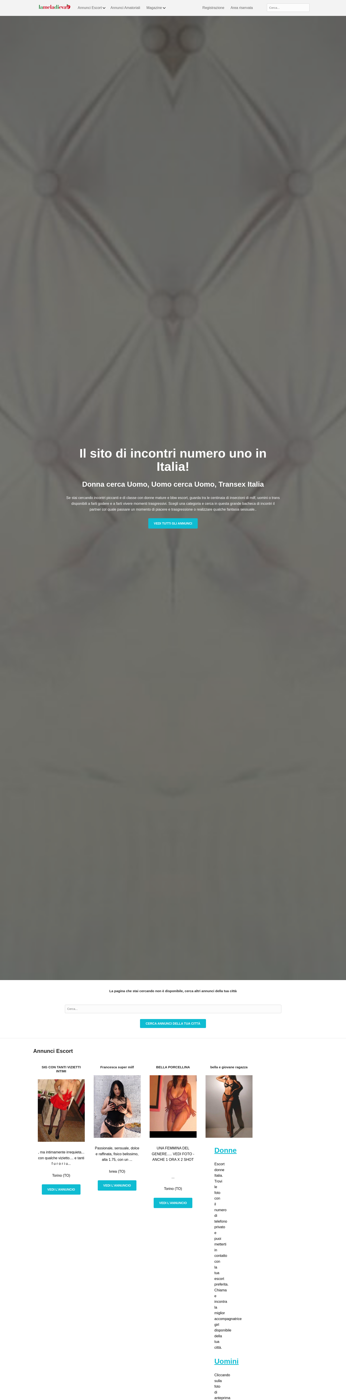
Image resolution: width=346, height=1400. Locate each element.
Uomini (226, 1361)
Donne (225, 1150)
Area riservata (242, 8)
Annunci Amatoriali (125, 8)
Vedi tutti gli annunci (173, 523)
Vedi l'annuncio (61, 1189)
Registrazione (213, 8)
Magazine (156, 8)
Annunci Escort (92, 8)
